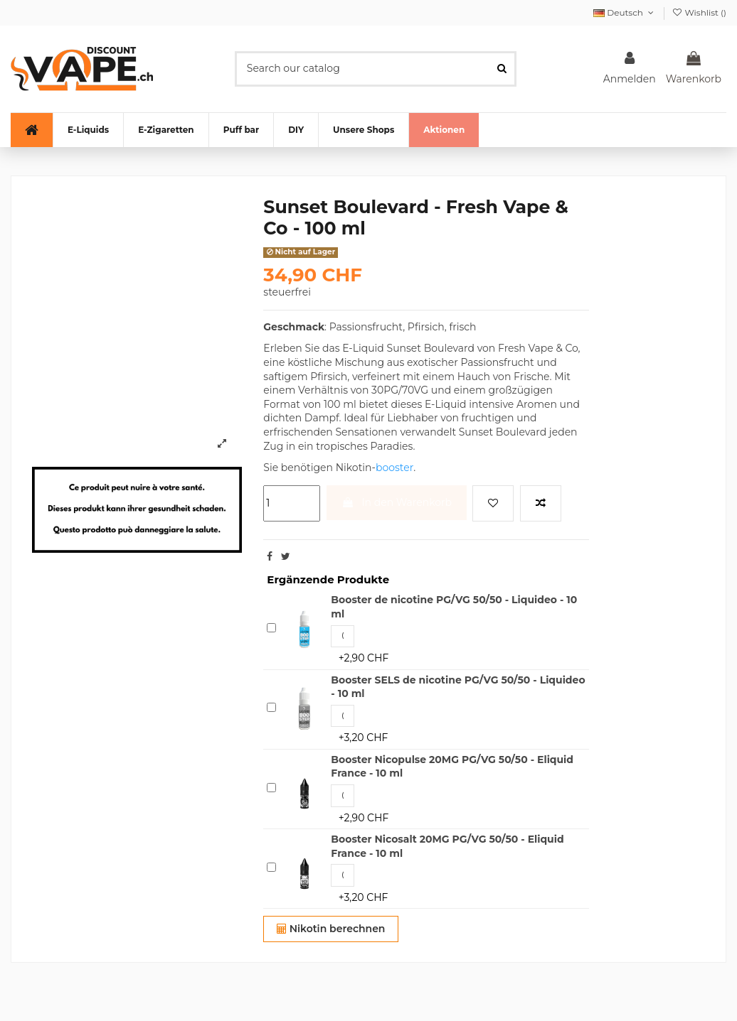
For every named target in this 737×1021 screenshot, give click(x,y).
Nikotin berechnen (331, 928)
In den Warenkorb (396, 502)
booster (394, 467)
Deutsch (624, 12)
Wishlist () (699, 12)
